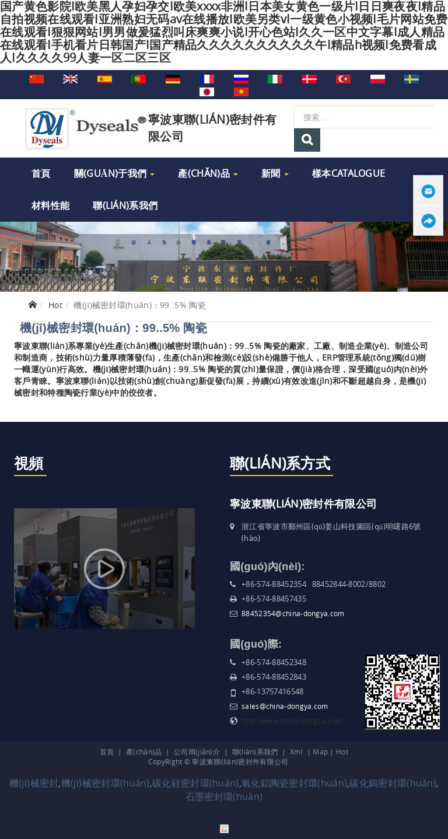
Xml (296, 751)
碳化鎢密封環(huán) (392, 783)
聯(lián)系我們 (125, 205)
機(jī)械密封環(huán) (105, 783)
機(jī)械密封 (34, 783)
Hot (55, 304)
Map (320, 751)
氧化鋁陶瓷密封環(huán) (294, 783)
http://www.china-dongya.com (292, 720)
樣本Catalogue (348, 173)
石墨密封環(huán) (224, 796)
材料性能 (50, 205)
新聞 (275, 173)
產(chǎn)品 (208, 173)
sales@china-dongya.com (285, 706)
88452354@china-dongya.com (293, 613)
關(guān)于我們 (114, 173)
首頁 (41, 173)
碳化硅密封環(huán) (195, 783)
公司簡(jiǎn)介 (197, 751)
